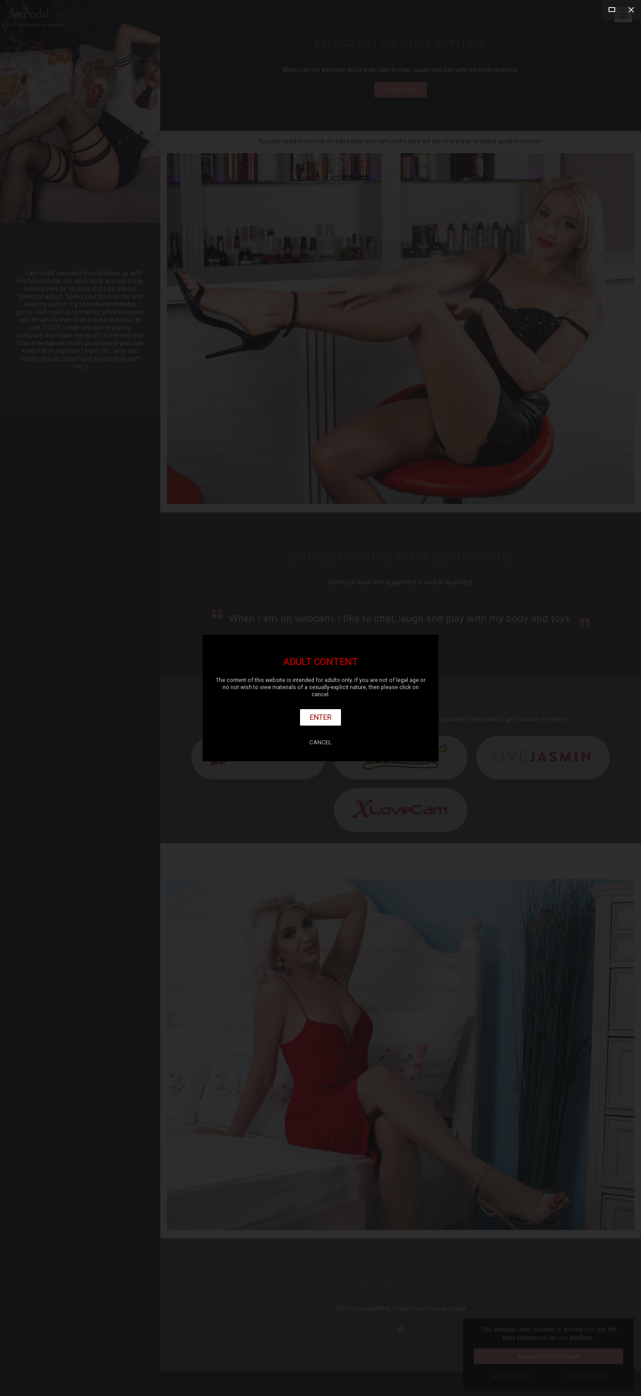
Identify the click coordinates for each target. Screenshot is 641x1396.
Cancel (320, 742)
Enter (321, 717)
